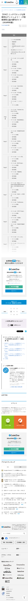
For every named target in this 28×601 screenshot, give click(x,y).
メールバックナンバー (14, 283)
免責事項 (8, 593)
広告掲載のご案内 (21, 542)
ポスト (19, 331)
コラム (3, 29)
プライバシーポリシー (10, 599)
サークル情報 (15, 62)
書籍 (18, 555)
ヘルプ (7, 587)
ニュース (4, 548)
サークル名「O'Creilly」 (16, 92)
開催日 (13, 44)
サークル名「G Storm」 (16, 68)
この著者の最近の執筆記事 (16, 386)
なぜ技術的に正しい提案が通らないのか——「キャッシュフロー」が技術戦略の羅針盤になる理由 (15, 486)
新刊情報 (14, 64)
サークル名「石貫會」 (16, 217)
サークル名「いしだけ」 (17, 147)
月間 (20, 467)
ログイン (14, 291)
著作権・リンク (9, 589)
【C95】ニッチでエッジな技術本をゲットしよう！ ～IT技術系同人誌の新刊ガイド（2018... (14, 355)
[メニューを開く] (2, 2)
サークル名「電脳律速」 (17, 171)
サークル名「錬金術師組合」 (18, 119)
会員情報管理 (9, 591)
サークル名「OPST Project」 (18, 211)
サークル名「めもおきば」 (17, 75)
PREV (4, 311)
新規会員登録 (14, 287)
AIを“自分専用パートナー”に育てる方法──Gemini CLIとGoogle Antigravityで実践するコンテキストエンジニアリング (15, 475)
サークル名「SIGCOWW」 (17, 86)
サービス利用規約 (9, 597)
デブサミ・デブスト (6, 556)
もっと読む (5, 358)
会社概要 (8, 595)
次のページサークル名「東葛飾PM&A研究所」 (14, 302)
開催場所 (14, 41)
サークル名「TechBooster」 (17, 202)
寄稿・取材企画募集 (7, 542)
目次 (19, 35)
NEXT (24, 311)
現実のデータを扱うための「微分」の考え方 (14, 490)
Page (5, 46)
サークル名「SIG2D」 (16, 141)
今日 (8, 467)
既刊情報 (14, 66)
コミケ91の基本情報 (16, 39)
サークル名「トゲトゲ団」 (17, 156)
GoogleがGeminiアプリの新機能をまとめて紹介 (15, 470)
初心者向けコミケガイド (17, 49)
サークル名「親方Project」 (17, 163)
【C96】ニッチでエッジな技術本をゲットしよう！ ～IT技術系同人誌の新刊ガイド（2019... (14, 350)
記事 (18, 548)
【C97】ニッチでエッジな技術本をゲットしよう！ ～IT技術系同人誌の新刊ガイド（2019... (14, 345)
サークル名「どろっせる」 (17, 236)
